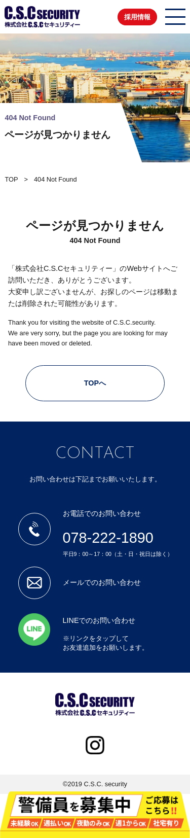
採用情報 (137, 17)
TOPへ (95, 383)
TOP (11, 179)
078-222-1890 (108, 538)
